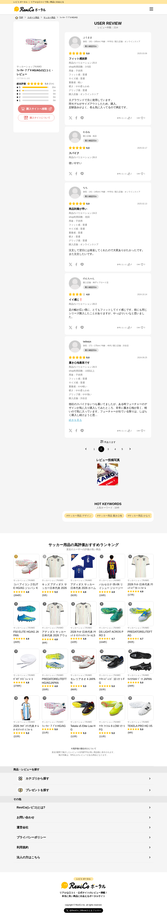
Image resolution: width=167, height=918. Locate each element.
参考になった (124, 118)
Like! (141, 118)
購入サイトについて (36, 117)
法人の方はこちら (28, 857)
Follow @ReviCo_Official (83, 910)
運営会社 (22, 827)
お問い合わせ (25, 817)
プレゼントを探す (33, 790)
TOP (21, 17)
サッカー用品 (49, 17)
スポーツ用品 (33, 17)
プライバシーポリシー (31, 837)
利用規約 (22, 847)
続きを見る (75, 420)
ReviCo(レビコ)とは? (31, 807)
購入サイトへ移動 (37, 109)
